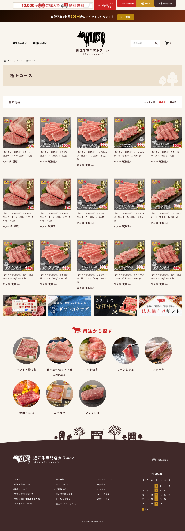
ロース (19, 60)
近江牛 (66, 503)
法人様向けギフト (64, 494)
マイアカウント (104, 479)
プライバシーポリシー (25, 503)
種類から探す (40, 43)
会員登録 (101, 484)
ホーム (10, 60)
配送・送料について (24, 484)
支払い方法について (24, 494)
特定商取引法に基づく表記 (27, 499)
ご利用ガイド (61, 489)
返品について (20, 489)
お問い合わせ (103, 499)
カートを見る (103, 494)
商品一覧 (59, 479)
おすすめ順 (149, 102)
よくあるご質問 (63, 499)
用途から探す (20, 43)
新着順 (173, 102)
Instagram (160, 459)
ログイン (101, 489)
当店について (61, 484)
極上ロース (30, 60)
